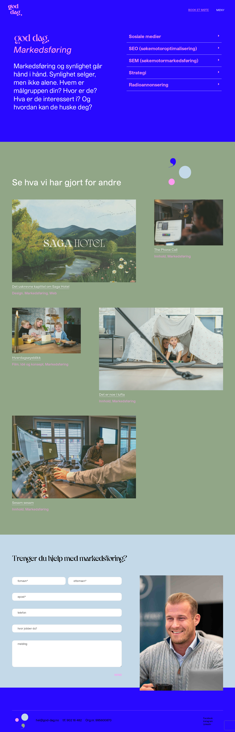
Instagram (208, 721)
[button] (174, 37)
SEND (118, 674)
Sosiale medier (145, 36)
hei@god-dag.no (47, 720)
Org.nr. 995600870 (98, 720)
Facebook (208, 718)
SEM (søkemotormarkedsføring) (163, 60)
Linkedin (207, 724)
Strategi (137, 72)
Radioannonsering (148, 84)
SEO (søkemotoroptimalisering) (163, 48)
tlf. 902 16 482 (72, 720)
